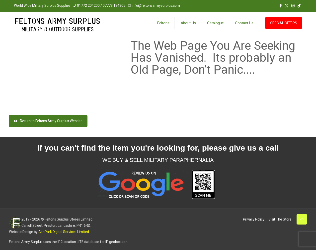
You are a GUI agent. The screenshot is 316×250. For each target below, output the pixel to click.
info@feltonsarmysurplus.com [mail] (156, 5)
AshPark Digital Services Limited (63, 232)
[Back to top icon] (302, 219)
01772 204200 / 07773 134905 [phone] (101, 5)
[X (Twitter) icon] (287, 5)
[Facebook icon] (280, 5)
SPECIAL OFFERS (283, 23)
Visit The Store (280, 219)
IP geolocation (116, 242)
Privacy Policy (253, 219)
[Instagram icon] (293, 5)
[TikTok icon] (299, 5)
